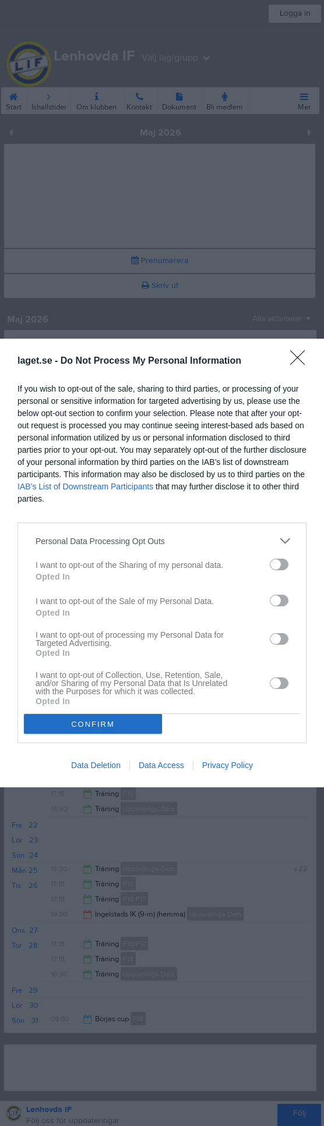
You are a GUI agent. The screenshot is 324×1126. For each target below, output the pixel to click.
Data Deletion (96, 765)
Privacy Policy (227, 765)
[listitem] (162, 541)
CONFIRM (93, 724)
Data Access (161, 765)
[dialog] (162, 563)
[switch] (279, 564)
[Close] (301, 361)
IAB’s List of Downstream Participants (85, 486)
